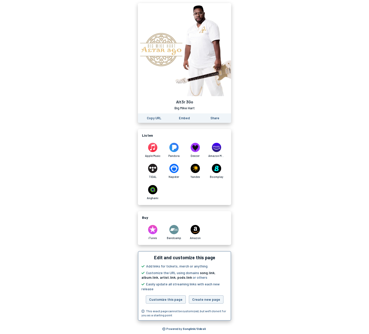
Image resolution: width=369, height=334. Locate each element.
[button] (184, 286)
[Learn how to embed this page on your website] (184, 118)
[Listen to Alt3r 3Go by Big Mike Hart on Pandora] (173, 150)
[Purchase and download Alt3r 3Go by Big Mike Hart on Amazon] (195, 232)
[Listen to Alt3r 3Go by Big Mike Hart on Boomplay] (216, 171)
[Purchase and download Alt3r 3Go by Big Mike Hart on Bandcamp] (173, 232)
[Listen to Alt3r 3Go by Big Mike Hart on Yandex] (195, 171)
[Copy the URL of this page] (154, 118)
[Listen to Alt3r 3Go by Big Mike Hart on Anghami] (152, 192)
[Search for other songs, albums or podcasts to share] (184, 329)
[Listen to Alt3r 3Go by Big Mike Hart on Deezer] (195, 150)
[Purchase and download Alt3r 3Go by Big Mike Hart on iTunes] (152, 232)
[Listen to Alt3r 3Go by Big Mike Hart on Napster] (173, 171)
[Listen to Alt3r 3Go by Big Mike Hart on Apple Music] (152, 150)
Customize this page (165, 299)
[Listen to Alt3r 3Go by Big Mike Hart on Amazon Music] (216, 150)
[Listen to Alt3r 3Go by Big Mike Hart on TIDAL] (152, 171)
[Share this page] (214, 118)
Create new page (206, 299)
